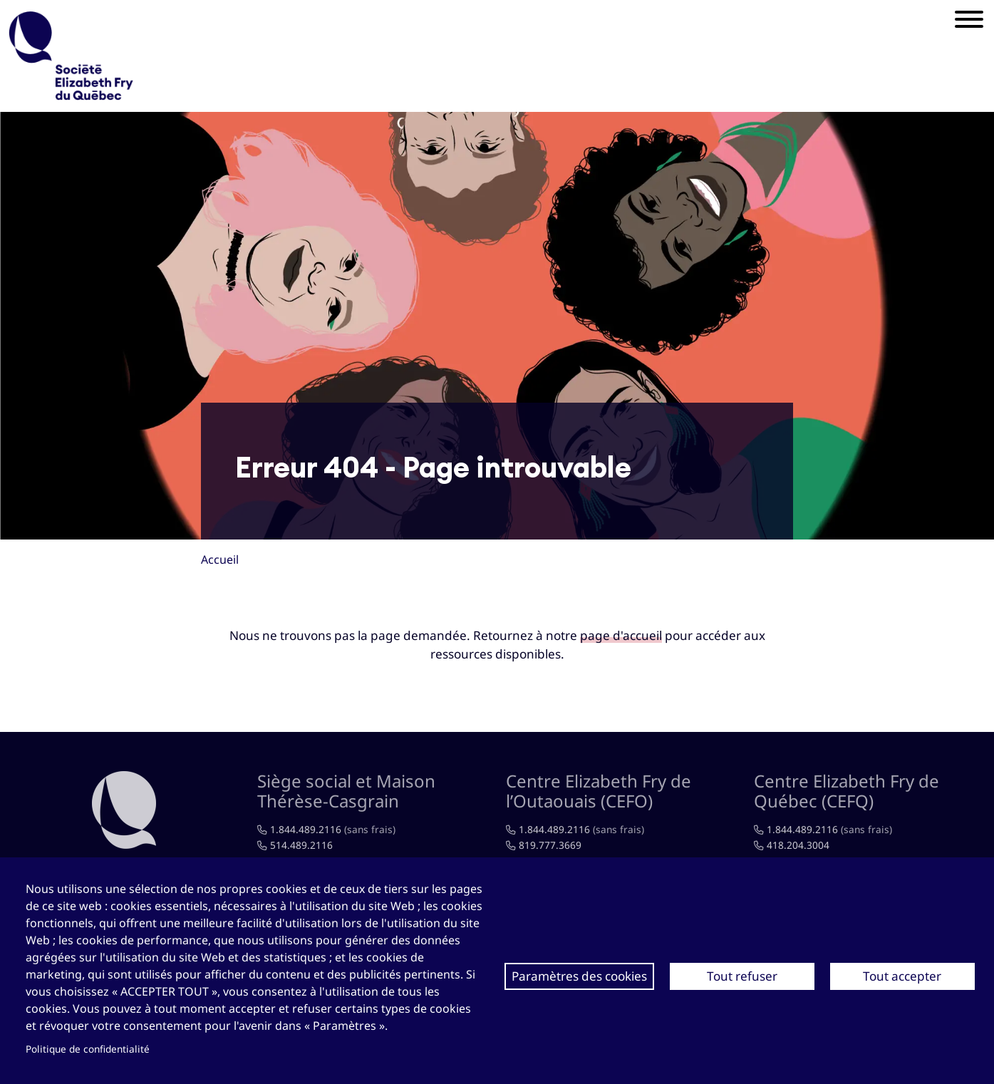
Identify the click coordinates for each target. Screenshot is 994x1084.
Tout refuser (742, 976)
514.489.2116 (301, 845)
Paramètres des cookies (579, 976)
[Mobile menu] (969, 21)
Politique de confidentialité (88, 1048)
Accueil (220, 559)
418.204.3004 (798, 845)
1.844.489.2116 (305, 829)
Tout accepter (902, 976)
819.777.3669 (550, 845)
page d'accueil (621, 635)
